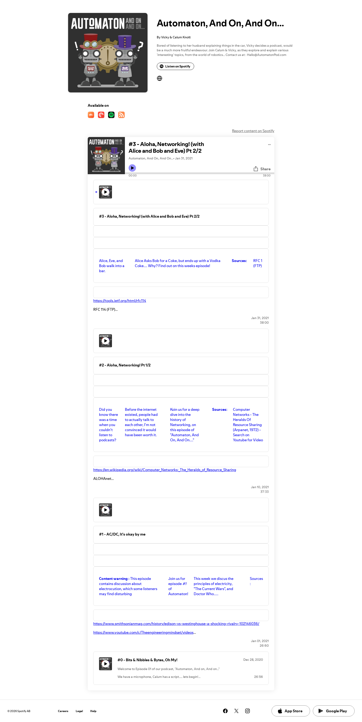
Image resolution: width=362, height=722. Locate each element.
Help (93, 711)
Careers (63, 711)
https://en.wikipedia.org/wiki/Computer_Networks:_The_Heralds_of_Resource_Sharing (164, 469)
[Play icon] (132, 168)
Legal (79, 711)
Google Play (333, 710)
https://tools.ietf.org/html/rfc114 (119, 300)
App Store (289, 711)
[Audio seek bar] (199, 173)
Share (262, 169)
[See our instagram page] (247, 711)
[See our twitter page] (236, 711)
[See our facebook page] (225, 711)
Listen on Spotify (175, 66)
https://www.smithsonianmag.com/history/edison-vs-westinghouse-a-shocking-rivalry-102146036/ (176, 623)
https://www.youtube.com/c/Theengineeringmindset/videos (143, 632)
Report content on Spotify (253, 130)
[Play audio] (269, 144)
